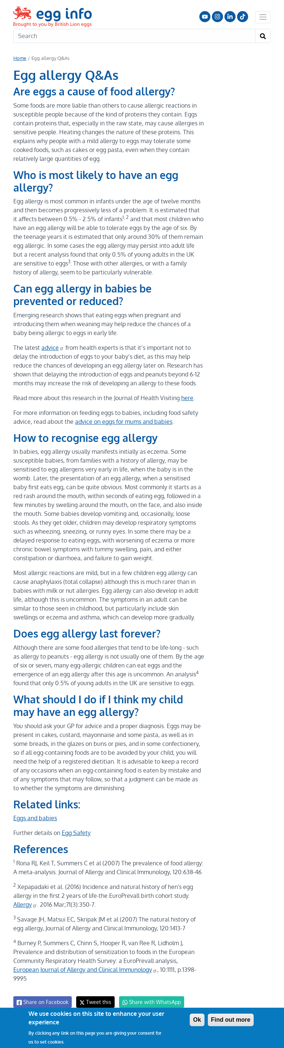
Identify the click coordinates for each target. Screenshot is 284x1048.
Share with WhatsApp (148, 993)
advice (52, 347)
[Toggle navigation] (263, 17)
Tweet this (93, 993)
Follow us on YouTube (204, 16)
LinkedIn (230, 16)
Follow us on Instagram (217, 16)
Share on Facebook (42, 993)
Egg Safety (75, 832)
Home (19, 58)
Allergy (25, 904)
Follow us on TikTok (242, 16)
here (185, 398)
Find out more (231, 1020)
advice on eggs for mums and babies (122, 421)
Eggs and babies (35, 818)
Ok (197, 1020)
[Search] (134, 36)
